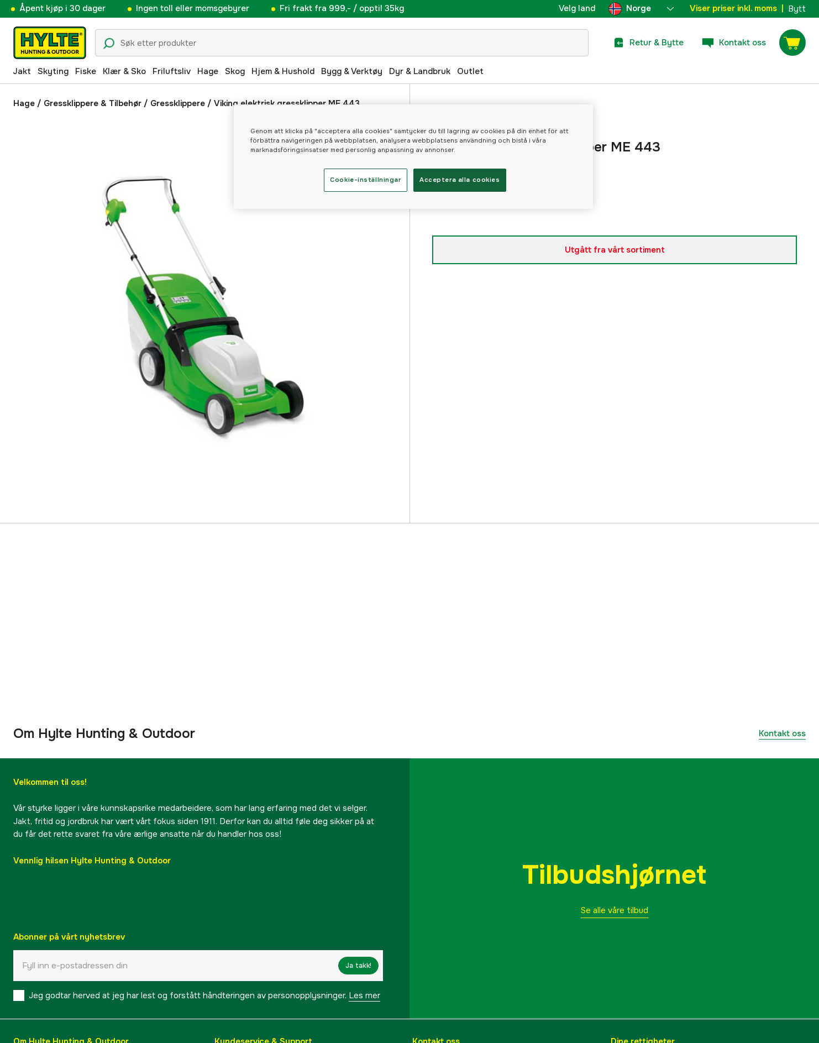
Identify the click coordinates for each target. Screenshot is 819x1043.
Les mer (364, 995)
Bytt (797, 8)
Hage (207, 71)
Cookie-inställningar (365, 180)
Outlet (470, 71)
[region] (413, 156)
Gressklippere (177, 103)
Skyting (53, 71)
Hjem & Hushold (282, 71)
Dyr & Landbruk (419, 71)
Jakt (22, 71)
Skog (235, 71)
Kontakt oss (782, 733)
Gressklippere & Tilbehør (92, 103)
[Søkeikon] (109, 43)
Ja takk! (358, 965)
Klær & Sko (124, 71)
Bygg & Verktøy (351, 71)
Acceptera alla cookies (459, 180)
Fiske (85, 71)
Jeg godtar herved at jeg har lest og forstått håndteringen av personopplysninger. (204, 995)
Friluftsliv (172, 71)
